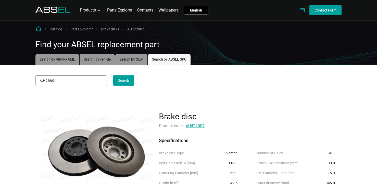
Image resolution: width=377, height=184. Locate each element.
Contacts (145, 10)
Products (91, 10)
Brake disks (110, 29)
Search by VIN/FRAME (57, 59)
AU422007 (195, 125)
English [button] (196, 10)
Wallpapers (168, 10)
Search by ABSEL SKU (169, 59)
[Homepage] (53, 11)
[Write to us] (302, 10)
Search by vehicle (97, 59)
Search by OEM (131, 59)
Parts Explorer (119, 10)
